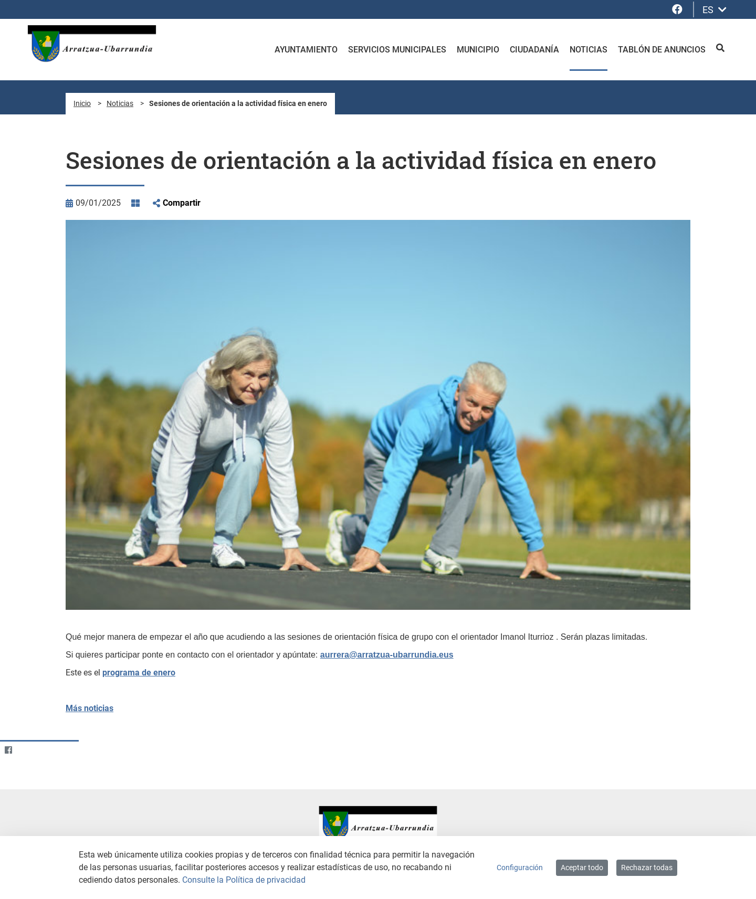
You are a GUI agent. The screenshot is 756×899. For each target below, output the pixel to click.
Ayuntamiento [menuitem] (306, 50)
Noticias (120, 103)
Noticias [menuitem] (588, 50)
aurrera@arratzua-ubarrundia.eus (387, 654)
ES (714, 9)
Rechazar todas (647, 867)
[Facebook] (8, 750)
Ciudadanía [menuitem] (534, 50)
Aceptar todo (582, 867)
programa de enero (138, 673)
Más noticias (89, 708)
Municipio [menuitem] (478, 50)
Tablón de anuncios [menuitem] (662, 50)
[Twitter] (28, 750)
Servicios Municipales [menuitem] (397, 50)
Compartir (182, 203)
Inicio (82, 103)
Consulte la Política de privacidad (244, 880)
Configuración (520, 867)
